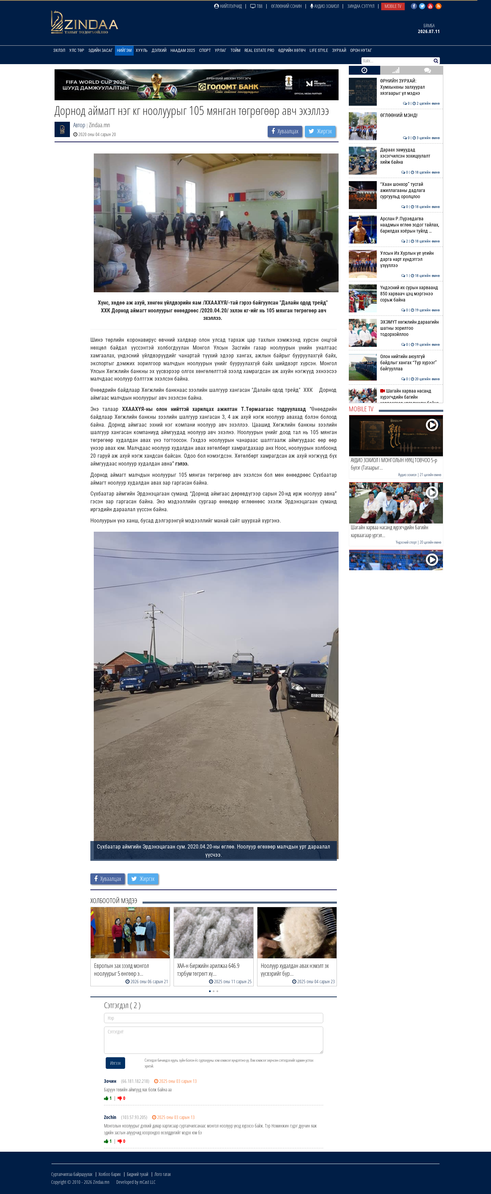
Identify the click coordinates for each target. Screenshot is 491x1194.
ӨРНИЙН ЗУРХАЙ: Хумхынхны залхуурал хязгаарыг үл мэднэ (394, 87)
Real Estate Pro (259, 50)
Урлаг (220, 50)
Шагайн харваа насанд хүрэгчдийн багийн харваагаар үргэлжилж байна (394, 397)
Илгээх (115, 1063)
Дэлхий (159, 50)
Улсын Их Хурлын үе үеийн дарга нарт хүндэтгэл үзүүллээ (394, 259)
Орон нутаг (361, 50)
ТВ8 (256, 6)
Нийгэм (124, 50)
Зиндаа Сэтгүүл (360, 6)
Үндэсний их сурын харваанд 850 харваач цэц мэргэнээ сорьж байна (394, 293)
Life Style (319, 50)
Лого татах (162, 1174)
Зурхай (339, 50)
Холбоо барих (110, 1174)
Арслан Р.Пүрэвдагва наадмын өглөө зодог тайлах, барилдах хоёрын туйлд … (394, 225)
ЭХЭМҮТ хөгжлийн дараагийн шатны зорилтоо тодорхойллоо (394, 328)
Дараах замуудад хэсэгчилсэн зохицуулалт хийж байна (394, 156)
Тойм (235, 50)
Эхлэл (59, 50)
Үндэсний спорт (406, 542)
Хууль (142, 50)
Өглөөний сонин (286, 6)
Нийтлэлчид (228, 6)
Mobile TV (393, 6)
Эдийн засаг (100, 50)
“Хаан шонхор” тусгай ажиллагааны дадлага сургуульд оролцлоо (394, 190)
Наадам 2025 (182, 50)
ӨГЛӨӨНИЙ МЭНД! (394, 115)
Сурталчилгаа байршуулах (71, 1174)
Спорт (205, 50)
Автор (79, 125)
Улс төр (76, 50)
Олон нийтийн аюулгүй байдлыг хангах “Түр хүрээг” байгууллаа (394, 362)
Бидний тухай (137, 1174)
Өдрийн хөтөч (292, 50)
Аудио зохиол (324, 6)
